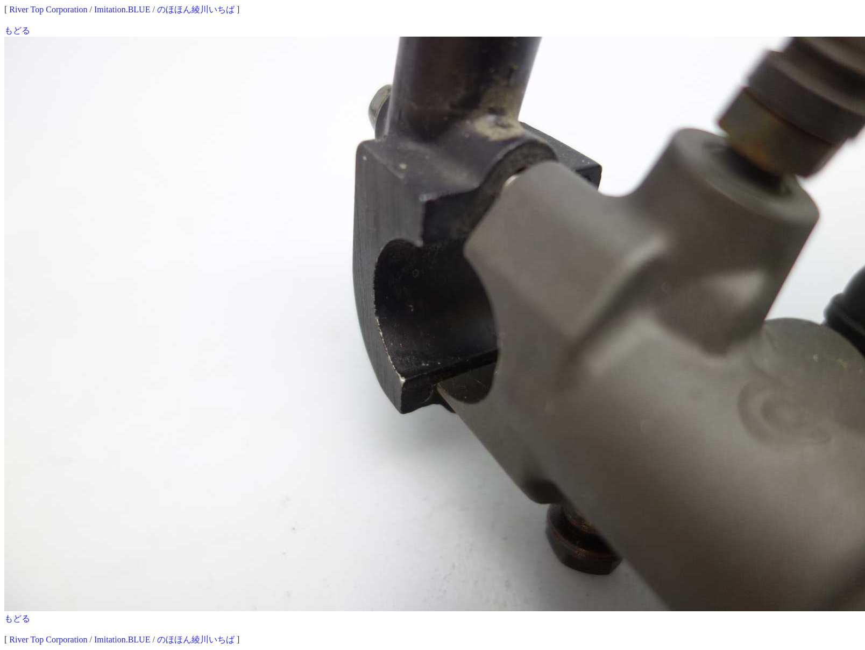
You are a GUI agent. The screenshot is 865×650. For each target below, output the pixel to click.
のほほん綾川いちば (196, 9)
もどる (17, 30)
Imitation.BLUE (122, 9)
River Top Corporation (48, 9)
